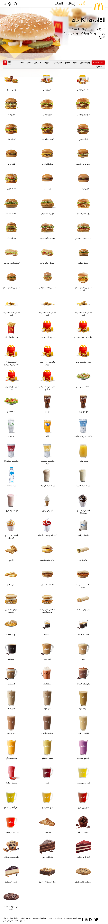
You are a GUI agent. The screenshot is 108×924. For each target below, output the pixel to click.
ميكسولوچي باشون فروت (47, 462)
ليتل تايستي (83, 139)
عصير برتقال (83, 461)
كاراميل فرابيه (83, 733)
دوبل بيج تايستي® (83, 114)
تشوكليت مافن (83, 832)
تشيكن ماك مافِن (47, 584)
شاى (47, 783)
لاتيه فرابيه (83, 708)
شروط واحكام (26, 918)
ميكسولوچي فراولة (11, 461)
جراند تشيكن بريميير (47, 238)
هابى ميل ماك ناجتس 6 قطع (47, 387)
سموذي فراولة (11, 783)
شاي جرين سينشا (83, 783)
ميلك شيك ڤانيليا (83, 485)
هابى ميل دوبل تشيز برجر (47, 363)
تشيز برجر (11, 164)
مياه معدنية (11, 485)
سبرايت (11, 436)
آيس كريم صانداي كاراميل (11, 536)
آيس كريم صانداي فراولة (47, 535)
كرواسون (47, 832)
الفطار (22, 62)
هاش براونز (11, 584)
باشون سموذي (47, 758)
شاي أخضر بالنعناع (11, 807)
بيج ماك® (11, 114)
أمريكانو (11, 659)
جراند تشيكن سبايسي (83, 238)
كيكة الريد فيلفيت (83, 857)
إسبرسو (47, 634)
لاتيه (83, 659)
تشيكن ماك (11, 238)
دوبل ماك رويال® (47, 139)
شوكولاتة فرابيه (47, 733)
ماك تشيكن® (11, 213)
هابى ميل (37, 62)
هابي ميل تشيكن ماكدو (83, 337)
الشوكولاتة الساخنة (83, 683)
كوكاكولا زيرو (83, 411)
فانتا (47, 436)
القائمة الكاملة (98, 62)
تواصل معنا (14, 918)
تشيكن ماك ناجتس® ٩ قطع (83, 313)
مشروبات (47, 62)
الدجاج (67, 62)
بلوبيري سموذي (83, 758)
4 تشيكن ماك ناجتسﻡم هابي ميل (11, 363)
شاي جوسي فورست (11, 832)
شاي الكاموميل (47, 807)
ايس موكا (47, 708)
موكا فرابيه (11, 733)
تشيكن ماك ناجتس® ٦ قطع (47, 313)
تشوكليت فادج (47, 857)
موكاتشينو (47, 683)
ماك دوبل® (11, 188)
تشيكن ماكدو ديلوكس (47, 287)
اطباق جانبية (57, 62)
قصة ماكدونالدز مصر (11, 920)
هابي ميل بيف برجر (83, 362)
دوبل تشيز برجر (47, 164)
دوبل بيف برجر (83, 188)
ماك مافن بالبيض (47, 560)
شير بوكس (47, 89)
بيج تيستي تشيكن (83, 213)
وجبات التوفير (85, 62)
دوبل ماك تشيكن (47, 213)
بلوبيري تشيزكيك (11, 882)
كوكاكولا (47, 411)
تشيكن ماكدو (83, 263)
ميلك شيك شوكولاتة (47, 485)
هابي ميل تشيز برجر (47, 337)
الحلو (29, 62)
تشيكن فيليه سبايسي (11, 263)
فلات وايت (47, 659)
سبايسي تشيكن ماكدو (11, 287)
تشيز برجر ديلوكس (83, 164)
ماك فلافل (83, 560)
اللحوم (75, 62)
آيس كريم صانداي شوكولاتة (83, 511)
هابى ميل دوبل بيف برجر (11, 387)
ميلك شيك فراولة (11, 510)
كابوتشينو (11, 683)
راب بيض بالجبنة (83, 609)
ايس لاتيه (11, 708)
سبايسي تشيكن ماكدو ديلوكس (83, 288)
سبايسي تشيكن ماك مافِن (83, 586)
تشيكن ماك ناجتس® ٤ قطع (11, 313)
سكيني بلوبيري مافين (11, 857)
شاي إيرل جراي (83, 807)
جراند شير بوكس (83, 89)
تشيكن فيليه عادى (47, 263)
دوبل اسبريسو (83, 634)
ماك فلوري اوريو (83, 535)
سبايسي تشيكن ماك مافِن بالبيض (47, 610)
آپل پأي (11, 560)
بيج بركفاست (11, 634)
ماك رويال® (11, 139)
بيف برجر (47, 188)
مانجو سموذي (11, 758)
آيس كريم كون (47, 510)
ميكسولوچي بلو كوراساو (83, 436)
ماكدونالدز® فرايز (11, 337)
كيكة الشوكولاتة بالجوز (47, 882)
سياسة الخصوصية (39, 918)
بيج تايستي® (47, 114)
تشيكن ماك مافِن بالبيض (11, 610)
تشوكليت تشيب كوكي (83, 882)
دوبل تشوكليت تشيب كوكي (11, 907)
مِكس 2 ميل (11, 89)
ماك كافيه (99, 66)
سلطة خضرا (11, 411)
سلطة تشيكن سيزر (83, 386)
